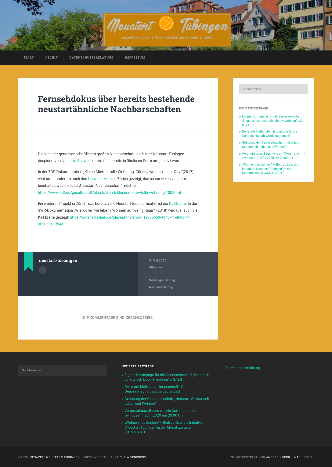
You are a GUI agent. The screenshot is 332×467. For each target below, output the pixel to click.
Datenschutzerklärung (91, 57)
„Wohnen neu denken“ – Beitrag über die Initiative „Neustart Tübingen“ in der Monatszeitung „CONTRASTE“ (270, 169)
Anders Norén (278, 457)
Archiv (51, 57)
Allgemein (156, 267)
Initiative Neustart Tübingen (54, 457)
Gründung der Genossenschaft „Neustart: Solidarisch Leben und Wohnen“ (271, 145)
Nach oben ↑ (304, 457)
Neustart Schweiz (76, 160)
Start (29, 57)
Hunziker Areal (100, 178)
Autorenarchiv (43, 270)
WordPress (136, 457)
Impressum (135, 57)
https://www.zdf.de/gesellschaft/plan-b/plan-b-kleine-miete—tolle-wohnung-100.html (109, 192)
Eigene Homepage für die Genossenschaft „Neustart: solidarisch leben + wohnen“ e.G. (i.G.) (272, 121)
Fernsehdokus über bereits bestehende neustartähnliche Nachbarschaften (116, 104)
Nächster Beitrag (161, 287)
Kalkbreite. (178, 203)
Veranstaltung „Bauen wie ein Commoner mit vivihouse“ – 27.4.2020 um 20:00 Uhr (273, 156)
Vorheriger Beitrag (162, 280)
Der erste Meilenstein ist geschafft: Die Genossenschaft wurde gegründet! (269, 134)
